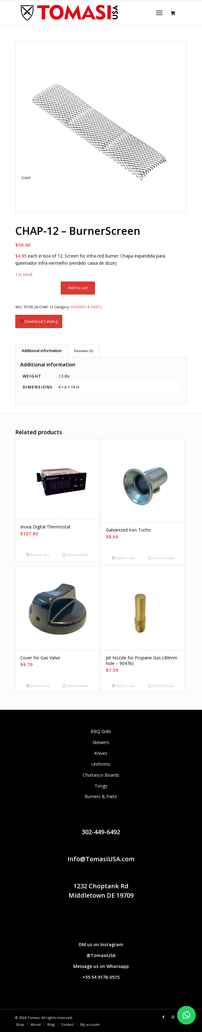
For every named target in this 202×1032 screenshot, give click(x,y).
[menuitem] (160, 12)
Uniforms (101, 764)
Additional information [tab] (42, 350)
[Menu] (159, 12)
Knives (100, 753)
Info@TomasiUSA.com (101, 859)
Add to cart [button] (37, 555)
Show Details (75, 555)
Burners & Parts (101, 796)
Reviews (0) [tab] (83, 350)
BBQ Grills (101, 731)
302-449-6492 (101, 832)
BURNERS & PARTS (86, 306)
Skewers (100, 742)
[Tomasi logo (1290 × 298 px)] (84, 12)
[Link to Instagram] (172, 1017)
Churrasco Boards (101, 775)
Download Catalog (39, 321)
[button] (186, 1015)
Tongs (101, 786)
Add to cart (78, 288)
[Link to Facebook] (163, 1017)
